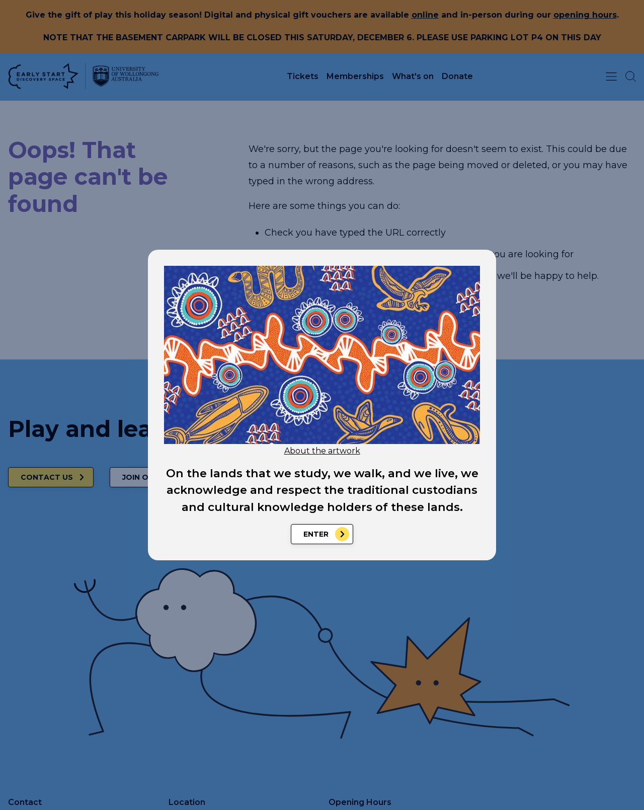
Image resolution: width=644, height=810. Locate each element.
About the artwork (322, 451)
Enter (316, 534)
